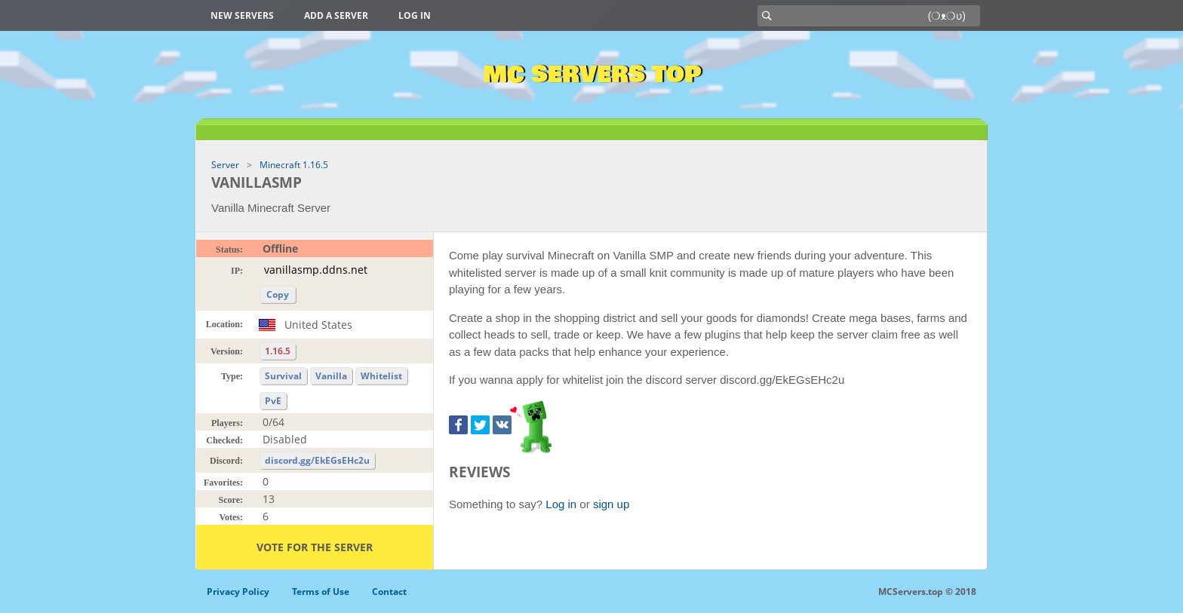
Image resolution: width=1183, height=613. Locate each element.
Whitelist (381, 375)
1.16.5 (277, 351)
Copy (277, 294)
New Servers (242, 15)
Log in (414, 15)
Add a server (336, 15)
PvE (273, 400)
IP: (237, 270)
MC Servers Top (592, 74)
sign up (611, 504)
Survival (283, 375)
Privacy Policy (238, 591)
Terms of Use (320, 591)
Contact (389, 591)
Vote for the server (315, 547)
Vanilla (331, 375)
